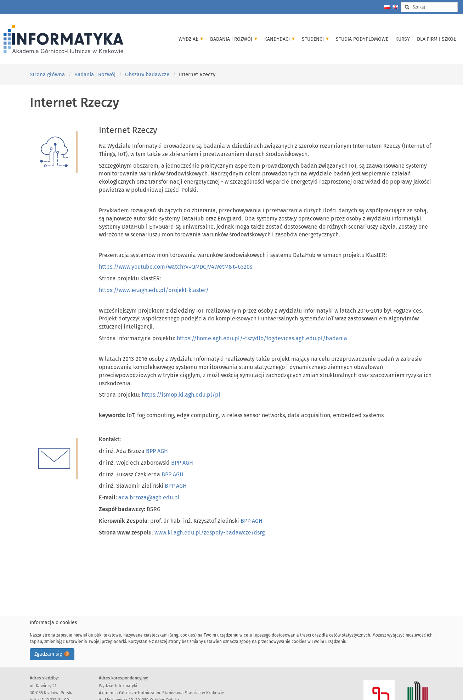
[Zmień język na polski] (387, 7)
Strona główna (47, 74)
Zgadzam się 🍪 (52, 654)
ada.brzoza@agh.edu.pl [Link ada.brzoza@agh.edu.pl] (149, 497)
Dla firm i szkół (436, 39)
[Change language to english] (395, 7)
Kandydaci (279, 39)
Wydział (191, 39)
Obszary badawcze (147, 74)
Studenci (315, 39)
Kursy (402, 39)
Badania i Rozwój (233, 39)
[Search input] (429, 7)
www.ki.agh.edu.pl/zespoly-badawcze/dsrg (209, 532)
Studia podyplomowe (362, 39)
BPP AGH (157, 451)
